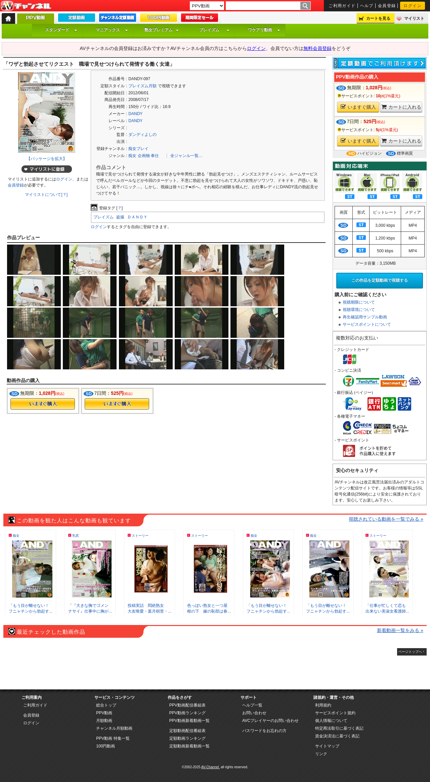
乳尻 (75, 535)
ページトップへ (410, 652)
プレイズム (214, 30)
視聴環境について (359, 309)
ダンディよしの (142, 134)
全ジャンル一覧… (186, 155)
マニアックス (112, 30)
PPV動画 (104, 713)
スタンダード (61, 30)
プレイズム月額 (142, 86)
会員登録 (387, 5)
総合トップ (106, 705)
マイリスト (414, 18)
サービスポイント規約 (335, 713)
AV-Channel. (210, 767)
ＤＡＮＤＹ (137, 217)
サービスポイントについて (367, 324)
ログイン (412, 5)
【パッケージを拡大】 (47, 158)
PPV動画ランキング (187, 713)
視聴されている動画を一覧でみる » (386, 519)
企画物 (144, 155)
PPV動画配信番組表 (187, 705)
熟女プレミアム (161, 30)
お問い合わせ (254, 713)
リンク (321, 753)
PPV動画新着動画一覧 (189, 720)
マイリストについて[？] (46, 194)
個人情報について (331, 720)
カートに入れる (401, 107)
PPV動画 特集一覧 (112, 738)
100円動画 (105, 746)
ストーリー (140, 535)
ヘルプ (367, 5)
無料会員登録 (317, 48)
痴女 (132, 155)
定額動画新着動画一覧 (189, 746)
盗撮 (120, 217)
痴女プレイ (138, 148)
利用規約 (323, 705)
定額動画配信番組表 (187, 730)
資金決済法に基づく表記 (337, 736)
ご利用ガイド (342, 5)
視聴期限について (359, 302)
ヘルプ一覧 (252, 705)
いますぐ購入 (358, 107)
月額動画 (104, 720)
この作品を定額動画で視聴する (379, 280)
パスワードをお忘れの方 (264, 730)
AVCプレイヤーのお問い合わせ (270, 720)
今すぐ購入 (42, 404)
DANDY (135, 113)
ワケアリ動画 (264, 30)
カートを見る (378, 18)
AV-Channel (26, 6)
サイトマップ (327, 746)
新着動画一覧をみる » (400, 630)
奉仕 (155, 155)
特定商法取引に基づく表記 (339, 728)
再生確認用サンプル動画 (365, 317)
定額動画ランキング (187, 738)
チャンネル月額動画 (114, 728)
